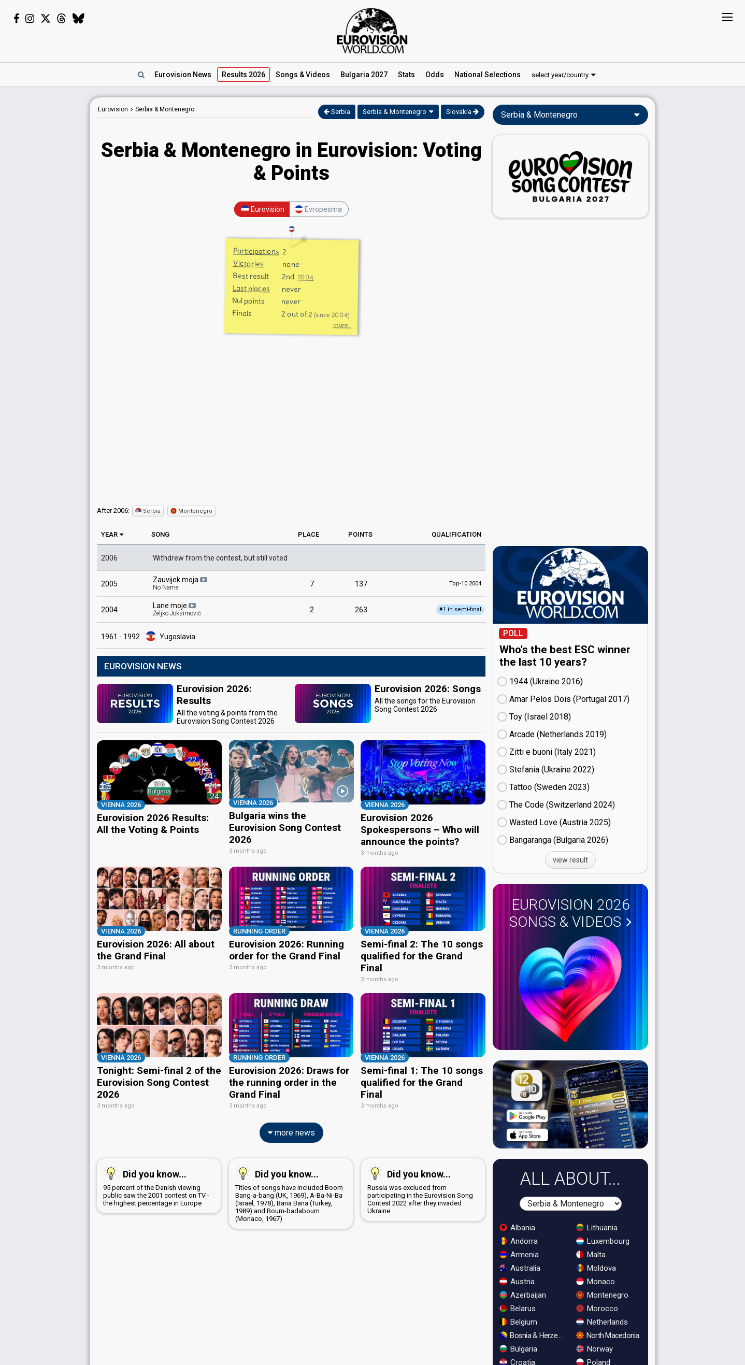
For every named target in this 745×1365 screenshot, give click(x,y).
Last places (250, 288)
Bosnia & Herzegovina (533, 1335)
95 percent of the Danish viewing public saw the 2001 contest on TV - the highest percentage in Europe (156, 1180)
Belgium (518, 1322)
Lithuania (597, 1227)
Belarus (517, 1308)
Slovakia (462, 112)
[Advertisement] (44, 252)
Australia (519, 1268)
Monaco (595, 1281)
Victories (248, 263)
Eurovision (113, 109)
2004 (305, 277)
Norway (594, 1349)
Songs (303, 74)
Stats (406, 74)
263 (361, 610)
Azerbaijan (522, 1295)
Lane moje (177, 609)
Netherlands (602, 1322)
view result (570, 860)
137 (361, 584)
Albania (517, 1227)
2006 (109, 558)
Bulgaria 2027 (364, 74)
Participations (256, 251)
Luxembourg (602, 1241)
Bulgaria (518, 1349)
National (487, 74)
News (182, 74)
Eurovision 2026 (570, 913)
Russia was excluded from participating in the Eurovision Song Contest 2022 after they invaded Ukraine (421, 1184)
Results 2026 (243, 74)
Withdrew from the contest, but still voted (220, 558)
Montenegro (191, 511)
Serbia (337, 112)
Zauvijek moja (181, 583)
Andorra (518, 1241)
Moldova (596, 1268)
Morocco (597, 1308)
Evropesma (318, 209)
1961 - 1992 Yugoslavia (148, 636)
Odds (434, 74)
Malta (591, 1254)
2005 (109, 584)
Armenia (519, 1254)
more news (291, 1127)
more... (342, 325)
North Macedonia (607, 1335)
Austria (517, 1281)
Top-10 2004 (465, 583)
